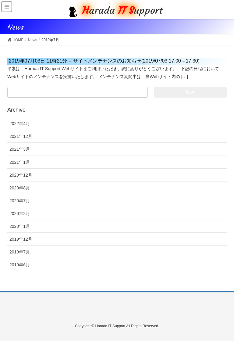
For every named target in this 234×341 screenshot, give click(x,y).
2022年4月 (19, 123)
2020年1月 (19, 226)
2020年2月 (19, 213)
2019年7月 (19, 251)
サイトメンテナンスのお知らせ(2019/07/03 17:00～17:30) (104, 60)
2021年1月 (19, 162)
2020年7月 (19, 200)
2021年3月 (19, 149)
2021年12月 (20, 136)
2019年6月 (19, 264)
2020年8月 (19, 187)
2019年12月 (20, 239)
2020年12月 (20, 175)
